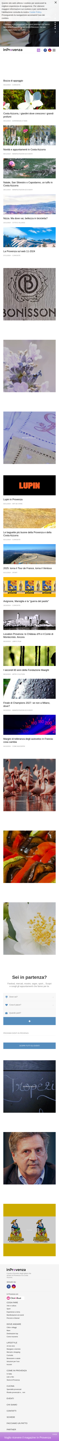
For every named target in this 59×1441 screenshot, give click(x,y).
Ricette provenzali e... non (16, 1392)
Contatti (11, 1411)
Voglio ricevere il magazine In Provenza (27, 1437)
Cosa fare (12, 1302)
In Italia (9, 1374)
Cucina (10, 1386)
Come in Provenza (17, 1370)
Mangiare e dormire (14, 1349)
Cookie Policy (35, 12)
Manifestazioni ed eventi (15, 1315)
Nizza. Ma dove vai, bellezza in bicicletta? (25, 218)
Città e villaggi (12, 1327)
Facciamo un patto (17, 1423)
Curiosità (10, 1355)
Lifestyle (12, 1342)
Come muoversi (12, 1337)
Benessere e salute (13, 1358)
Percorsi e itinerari (13, 1318)
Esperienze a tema (13, 1312)
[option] (29, 23)
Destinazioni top (12, 1334)
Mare (8, 1330)
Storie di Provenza (13, 1380)
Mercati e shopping (13, 1352)
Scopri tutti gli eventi (29, 1046)
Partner (11, 1429)
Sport (9, 1309)
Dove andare (14, 1324)
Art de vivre (11, 1346)
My (39, 50)
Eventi (10, 1398)
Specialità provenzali (14, 1389)
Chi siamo (12, 1405)
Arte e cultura (11, 1306)
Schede (11, 1417)
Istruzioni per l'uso (13, 1361)
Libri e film (10, 1377)
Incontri (9, 1364)
